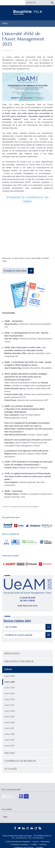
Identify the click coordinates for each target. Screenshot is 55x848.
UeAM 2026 (9, 676)
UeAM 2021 (9, 705)
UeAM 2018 (9, 722)
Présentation (12, 653)
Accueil (35, 841)
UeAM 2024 (9, 688)
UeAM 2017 (9, 728)
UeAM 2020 (9, 711)
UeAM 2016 (9, 734)
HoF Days (9, 753)
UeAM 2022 (9, 699)
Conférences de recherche (20, 761)
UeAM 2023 (9, 693)
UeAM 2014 (9, 746)
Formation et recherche (18, 661)
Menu (5, 23)
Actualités (10, 769)
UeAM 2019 (9, 717)
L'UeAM (34, 844)
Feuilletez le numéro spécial (18, 635)
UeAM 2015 (9, 740)
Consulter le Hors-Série (15, 270)
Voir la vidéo (11, 627)
